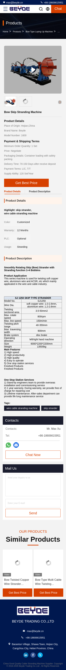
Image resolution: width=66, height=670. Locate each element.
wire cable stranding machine (21, 408)
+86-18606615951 (51, 2)
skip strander (50, 408)
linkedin (25, 655)
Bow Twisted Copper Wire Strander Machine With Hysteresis (16, 582)
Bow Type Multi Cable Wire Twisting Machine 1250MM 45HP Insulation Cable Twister (48, 582)
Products (17, 31)
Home (5, 31)
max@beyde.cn (13, 2)
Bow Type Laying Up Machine (39, 31)
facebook (33, 655)
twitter (40, 655)
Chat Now (33, 455)
